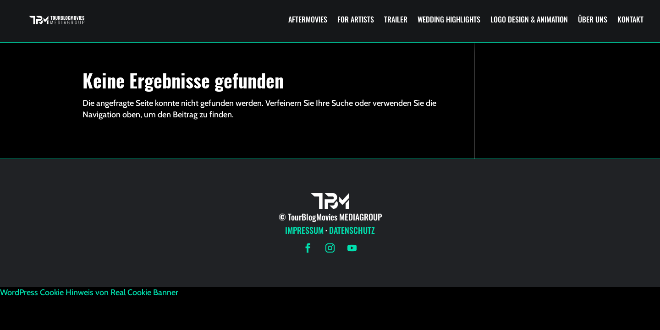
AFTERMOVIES (307, 19)
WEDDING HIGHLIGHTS (449, 19)
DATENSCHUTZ (352, 230)
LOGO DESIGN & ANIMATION (529, 19)
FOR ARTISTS (355, 19)
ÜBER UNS (592, 19)
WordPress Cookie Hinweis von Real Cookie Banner (89, 292)
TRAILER (395, 19)
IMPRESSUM (304, 230)
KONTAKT (630, 19)
